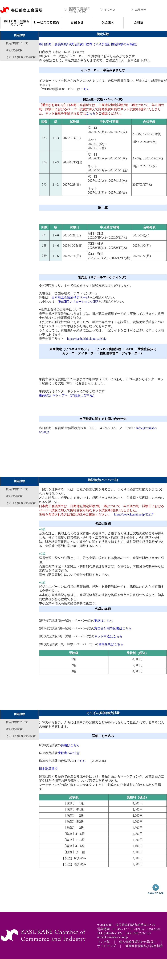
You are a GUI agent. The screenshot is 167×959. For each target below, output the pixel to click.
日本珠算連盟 (48, 768)
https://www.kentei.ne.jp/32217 (133, 514)
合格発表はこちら (110, 644)
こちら (85, 89)
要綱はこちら (103, 620)
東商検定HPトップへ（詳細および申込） (67, 395)
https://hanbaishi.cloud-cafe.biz (86, 338)
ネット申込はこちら (108, 636)
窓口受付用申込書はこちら (113, 628)
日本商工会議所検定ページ (70, 297)
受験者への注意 (69, 753)
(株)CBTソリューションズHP (78, 301)
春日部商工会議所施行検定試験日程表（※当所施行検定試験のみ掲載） (89, 44)
